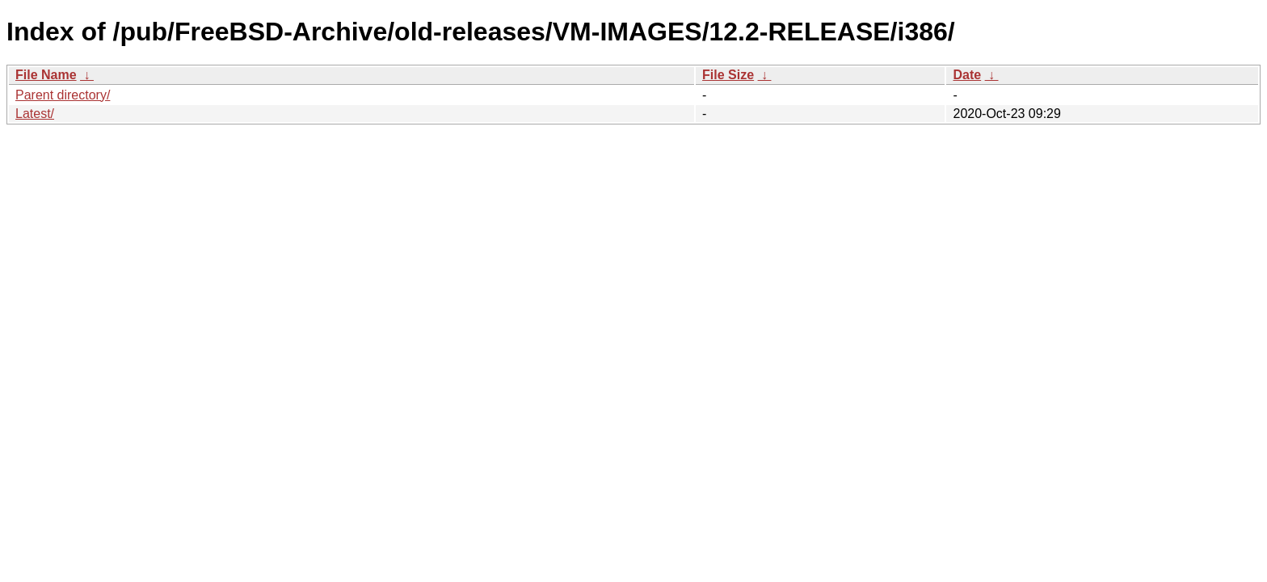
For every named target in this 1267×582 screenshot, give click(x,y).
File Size (728, 75)
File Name (46, 75)
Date (967, 75)
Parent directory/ (62, 95)
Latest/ (34, 113)
